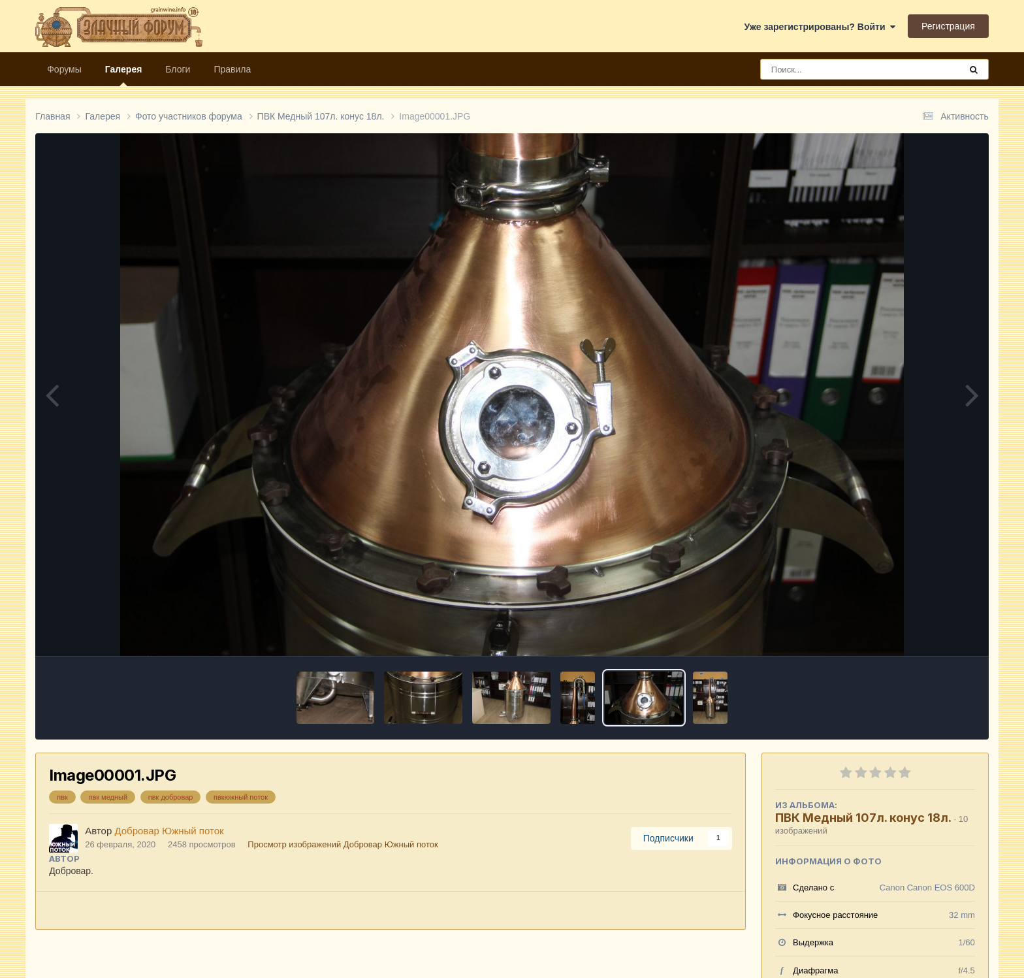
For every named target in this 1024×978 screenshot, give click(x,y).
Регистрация (948, 26)
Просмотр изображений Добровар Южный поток (343, 844)
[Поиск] (836, 69)
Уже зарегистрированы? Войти (820, 27)
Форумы (64, 69)
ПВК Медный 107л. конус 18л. (863, 817)
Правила (232, 69)
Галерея (123, 75)
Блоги (177, 69)
